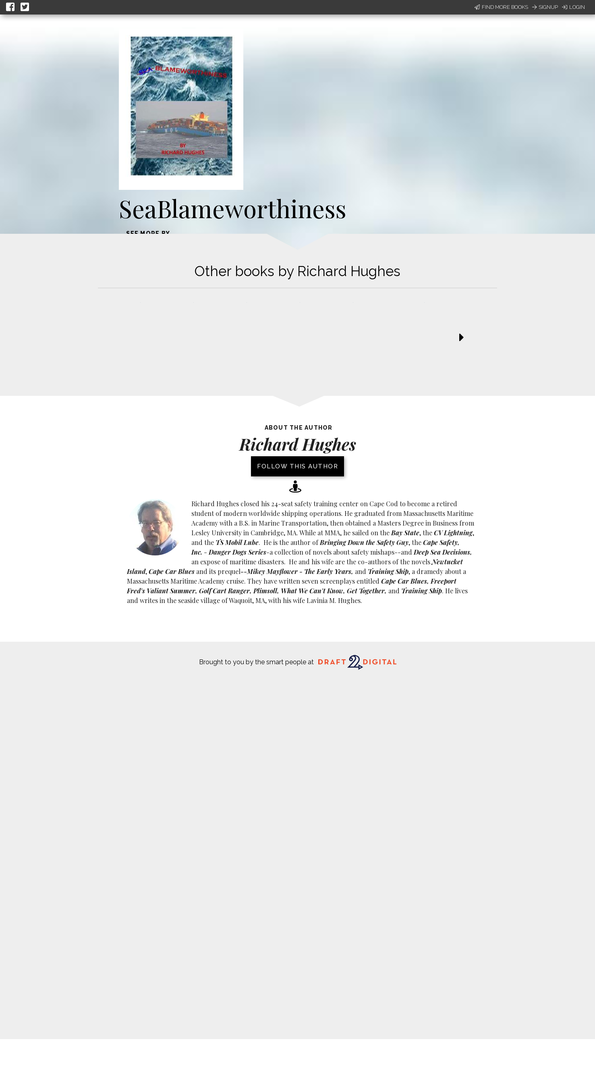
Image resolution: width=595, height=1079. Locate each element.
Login (573, 7)
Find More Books (501, 7)
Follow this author (297, 466)
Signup (545, 7)
